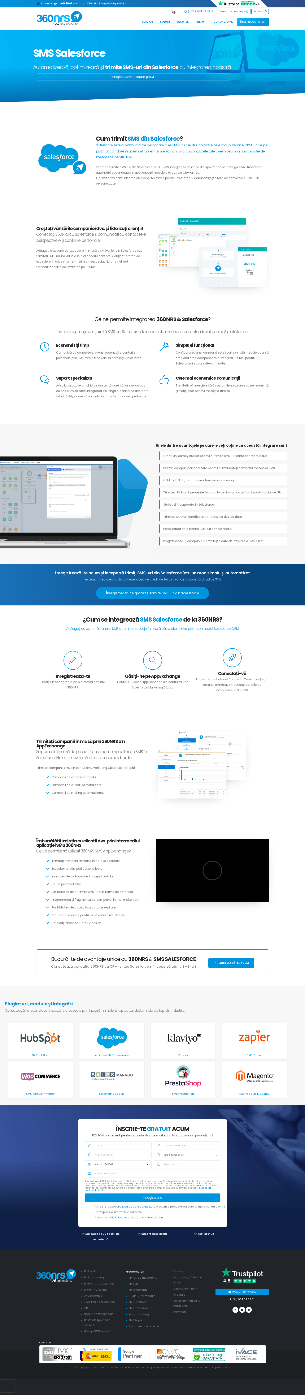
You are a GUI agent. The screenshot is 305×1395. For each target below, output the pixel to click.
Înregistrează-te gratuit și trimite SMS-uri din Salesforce (152, 593)
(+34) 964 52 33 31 (198, 11)
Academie (180, 1277)
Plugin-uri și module (141, 1296)
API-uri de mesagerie (142, 1277)
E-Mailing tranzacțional (99, 1302)
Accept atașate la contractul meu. (129, 1217)
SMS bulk (89, 1271)
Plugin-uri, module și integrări (39, 1004)
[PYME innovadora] (96, 1354)
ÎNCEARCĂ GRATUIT (253, 22)
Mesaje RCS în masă (97, 1331)
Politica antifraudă (199, 1367)
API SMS (133, 1284)
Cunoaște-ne (223, 22)
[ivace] (246, 1354)
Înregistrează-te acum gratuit (134, 77)
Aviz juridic (152, 1367)
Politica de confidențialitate (137, 1206)
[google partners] (133, 1354)
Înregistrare (152, 1197)
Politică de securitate (173, 1367)
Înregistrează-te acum (231, 963)
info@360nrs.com (242, 1292)
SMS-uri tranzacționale (99, 1283)
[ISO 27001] (58, 1354)
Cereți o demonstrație (233, 11)
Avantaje (179, 1294)
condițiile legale (116, 1217)
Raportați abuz (221, 1367)
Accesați (260, 11)
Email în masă (93, 1295)
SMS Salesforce (139, 1308)
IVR (86, 1308)
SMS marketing (94, 1277)
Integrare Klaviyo (139, 1314)
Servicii (147, 22)
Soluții (165, 22)
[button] (174, 11)
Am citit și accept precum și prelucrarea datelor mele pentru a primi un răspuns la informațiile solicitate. (160, 1209)
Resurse (183, 22)
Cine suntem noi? (185, 1288)
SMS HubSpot (137, 1302)
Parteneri (179, 1312)
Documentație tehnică (143, 1326)
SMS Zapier (136, 1320)
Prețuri (201, 22)
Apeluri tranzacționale (99, 1314)
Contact (178, 1271)
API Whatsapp (137, 1290)
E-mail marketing (95, 1289)
